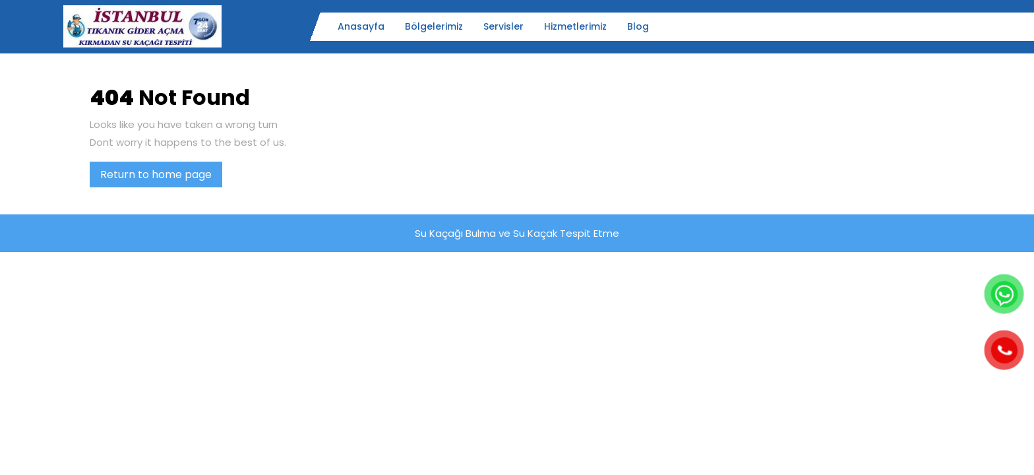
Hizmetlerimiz (575, 26)
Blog (638, 26)
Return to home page (161, 176)
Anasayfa (361, 26)
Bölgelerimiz (434, 26)
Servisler (503, 26)
